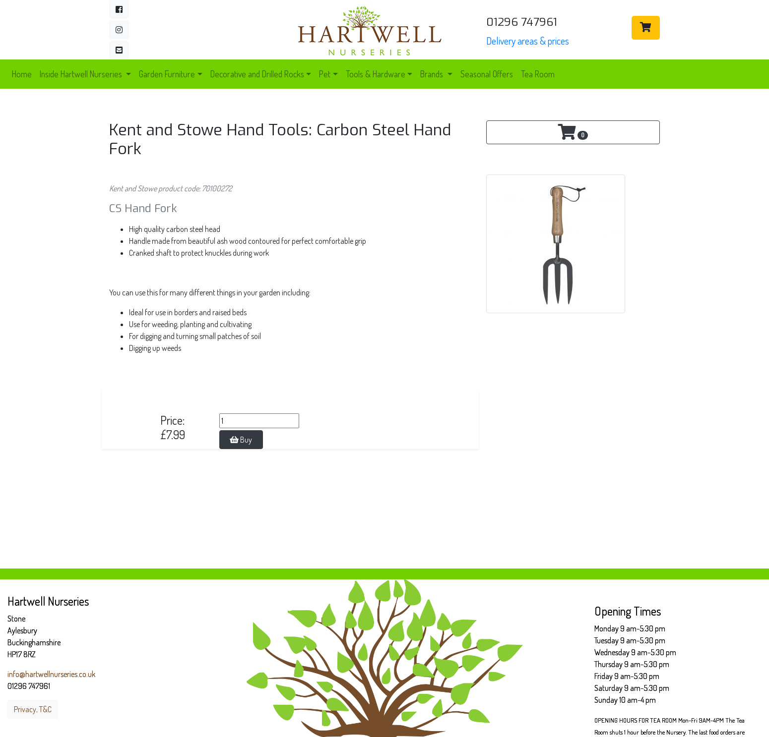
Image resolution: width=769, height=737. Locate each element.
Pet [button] (324, 73)
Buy (241, 440)
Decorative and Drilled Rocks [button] (257, 73)
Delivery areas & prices (527, 40)
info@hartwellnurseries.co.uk (51, 674)
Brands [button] (432, 73)
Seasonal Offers (486, 73)
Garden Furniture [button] (167, 73)
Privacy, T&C (33, 709)
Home (22, 73)
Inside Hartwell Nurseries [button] (82, 73)
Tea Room (538, 73)
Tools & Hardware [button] (375, 73)
